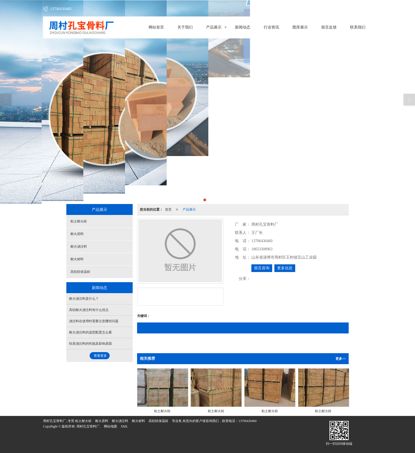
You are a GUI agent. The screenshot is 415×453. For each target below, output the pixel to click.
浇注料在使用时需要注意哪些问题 (93, 321)
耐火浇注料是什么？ (84, 299)
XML (124, 426)
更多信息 (284, 268)
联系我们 (357, 27)
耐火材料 (77, 259)
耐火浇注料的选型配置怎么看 (90, 332)
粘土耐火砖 (78, 221)
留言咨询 (261, 268)
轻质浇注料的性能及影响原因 (90, 344)
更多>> (341, 359)
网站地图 (110, 426)
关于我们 (185, 27)
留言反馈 (329, 27)
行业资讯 (271, 27)
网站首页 (156, 27)
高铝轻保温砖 (80, 272)
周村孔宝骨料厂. (88, 426)
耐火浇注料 (78, 246)
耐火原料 (77, 234)
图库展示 (300, 27)
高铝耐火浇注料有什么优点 (89, 310)
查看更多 (100, 356)
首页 (168, 209)
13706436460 (247, 421)
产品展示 (213, 27)
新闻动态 (242, 27)
